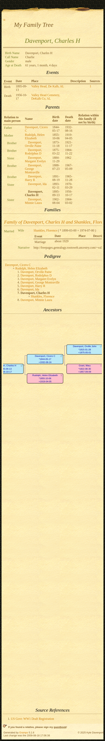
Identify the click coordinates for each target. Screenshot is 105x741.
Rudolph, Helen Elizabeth (35, 136)
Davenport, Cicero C (18, 265)
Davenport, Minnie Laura (33, 201)
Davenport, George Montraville (33, 169)
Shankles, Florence (45, 230)
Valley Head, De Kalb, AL (47, 86)
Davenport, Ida (37, 184)
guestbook (60, 727)
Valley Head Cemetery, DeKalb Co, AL (45, 96)
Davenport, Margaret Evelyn (35, 159)
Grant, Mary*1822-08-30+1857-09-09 (84, 368)
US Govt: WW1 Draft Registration (32, 718)
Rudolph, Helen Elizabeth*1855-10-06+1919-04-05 (45, 378)
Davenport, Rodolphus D (33, 151)
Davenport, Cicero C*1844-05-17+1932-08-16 (45, 359)
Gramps (23, 732)
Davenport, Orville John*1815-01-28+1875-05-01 (84, 349)
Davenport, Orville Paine (33, 144)
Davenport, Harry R (33, 178)
